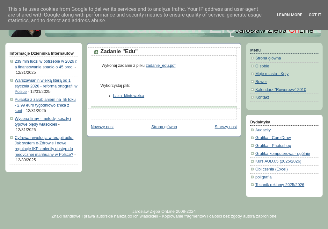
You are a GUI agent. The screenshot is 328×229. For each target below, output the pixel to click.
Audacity (263, 130)
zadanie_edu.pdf (160, 65)
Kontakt (262, 97)
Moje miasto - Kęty (271, 74)
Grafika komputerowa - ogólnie (282, 153)
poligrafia (263, 177)
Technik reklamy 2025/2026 (279, 185)
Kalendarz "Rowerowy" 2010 (280, 89)
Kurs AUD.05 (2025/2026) (278, 161)
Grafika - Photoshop (273, 145)
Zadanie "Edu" (119, 51)
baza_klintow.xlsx (128, 96)
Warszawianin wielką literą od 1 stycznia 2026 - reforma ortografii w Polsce (46, 86)
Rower (261, 82)
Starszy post (226, 127)
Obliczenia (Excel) (271, 169)
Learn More (289, 14)
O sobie (262, 66)
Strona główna (164, 127)
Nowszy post (102, 127)
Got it (315, 14)
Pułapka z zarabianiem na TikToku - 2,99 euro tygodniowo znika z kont (45, 105)
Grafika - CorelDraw (273, 137)
